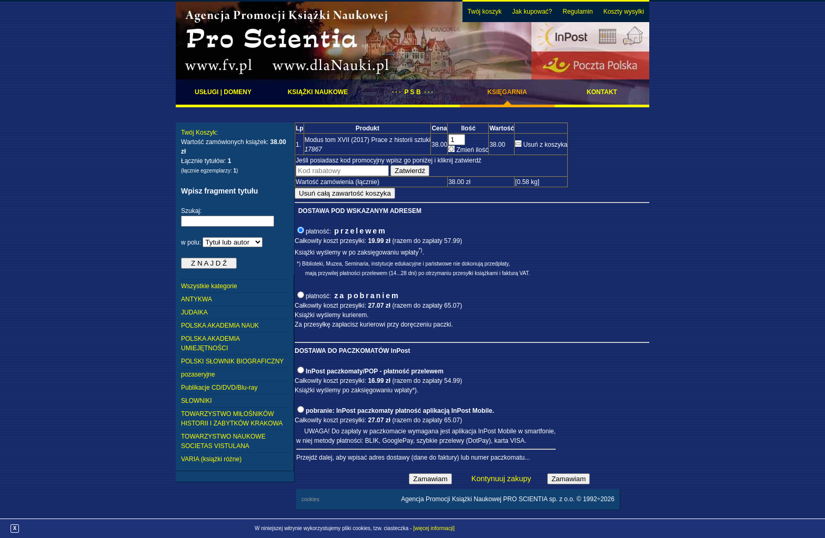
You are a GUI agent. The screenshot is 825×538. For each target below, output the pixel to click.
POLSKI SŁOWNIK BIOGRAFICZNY (232, 361)
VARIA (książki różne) (211, 459)
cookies (310, 499)
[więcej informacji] (434, 528)
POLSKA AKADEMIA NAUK (220, 325)
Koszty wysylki (623, 11)
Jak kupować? (532, 11)
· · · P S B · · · (412, 92)
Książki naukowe (318, 92)
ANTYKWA (196, 299)
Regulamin (577, 11)
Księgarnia (507, 92)
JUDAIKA (194, 312)
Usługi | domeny (223, 92)
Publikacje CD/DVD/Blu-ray (219, 387)
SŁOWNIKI (196, 400)
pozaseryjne (198, 374)
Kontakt (602, 92)
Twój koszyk (485, 11)
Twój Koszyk (198, 132)
